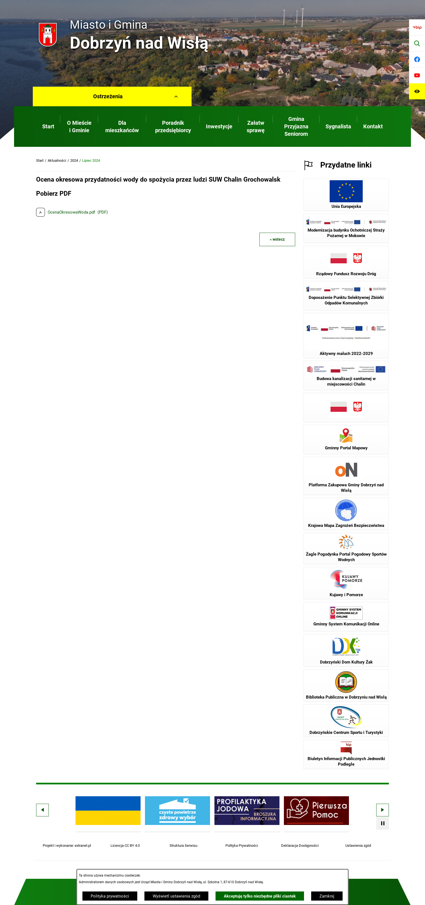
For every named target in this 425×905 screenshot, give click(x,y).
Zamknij (326, 896)
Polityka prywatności (110, 896)
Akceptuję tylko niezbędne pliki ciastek (260, 896)
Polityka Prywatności (241, 845)
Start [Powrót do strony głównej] (40, 160)
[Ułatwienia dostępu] (417, 91)
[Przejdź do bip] (417, 27)
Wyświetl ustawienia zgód (176, 896)
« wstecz (277, 239)
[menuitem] (48, 126)
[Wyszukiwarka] (417, 43)
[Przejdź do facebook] (417, 59)
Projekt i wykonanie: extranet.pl (67, 845)
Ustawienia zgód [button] (358, 845)
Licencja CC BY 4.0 (125, 845)
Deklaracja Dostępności (300, 845)
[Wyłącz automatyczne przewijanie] (382, 823)
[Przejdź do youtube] (417, 75)
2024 (74, 160)
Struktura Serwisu (183, 845)
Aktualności (57, 160)
